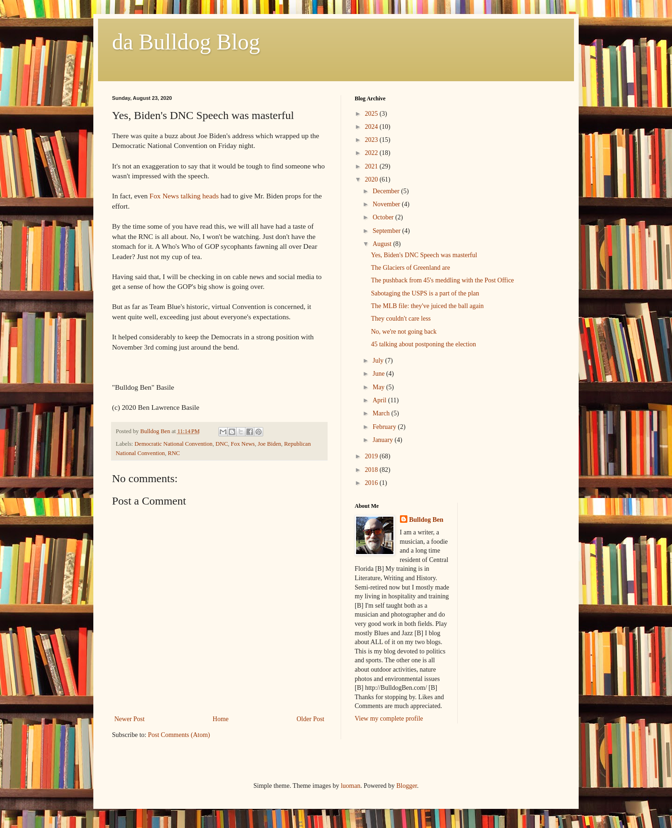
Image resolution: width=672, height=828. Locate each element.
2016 (372, 482)
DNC (222, 444)
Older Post (311, 719)
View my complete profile (389, 718)
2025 (372, 113)
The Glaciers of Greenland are (410, 267)
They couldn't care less (401, 318)
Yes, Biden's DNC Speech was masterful (424, 255)
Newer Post (129, 719)
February (385, 426)
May (379, 387)
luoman (350, 785)
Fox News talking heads (183, 196)
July (378, 360)
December (386, 191)
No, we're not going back (404, 331)
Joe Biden (269, 444)
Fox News (243, 444)
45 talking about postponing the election (423, 344)
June (379, 373)
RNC (174, 453)
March (381, 413)
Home (221, 719)
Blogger (406, 785)
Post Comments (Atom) (179, 734)
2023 (372, 139)
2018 (372, 469)
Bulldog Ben (426, 519)
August (382, 243)
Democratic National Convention (173, 444)
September (387, 230)
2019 (372, 456)
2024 (372, 126)
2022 (372, 152)
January (383, 439)
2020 (372, 179)
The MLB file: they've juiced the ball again (427, 305)
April (380, 400)
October (383, 217)
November (387, 204)
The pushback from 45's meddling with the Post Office (442, 280)
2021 (372, 166)
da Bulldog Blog (186, 41)
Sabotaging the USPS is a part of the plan (425, 293)
